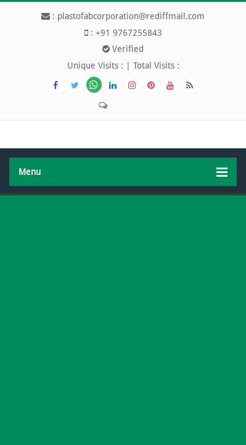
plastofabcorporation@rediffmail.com (131, 16)
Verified (123, 49)
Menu (123, 172)
